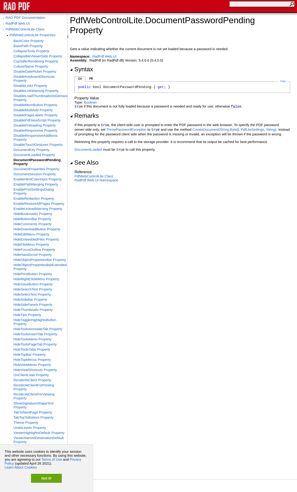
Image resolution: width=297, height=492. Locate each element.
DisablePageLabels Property (35, 115)
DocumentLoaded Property (34, 155)
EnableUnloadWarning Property (37, 209)
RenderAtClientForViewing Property (33, 396)
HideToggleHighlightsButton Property (34, 322)
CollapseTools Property (31, 51)
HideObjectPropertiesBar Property (39, 260)
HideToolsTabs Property (31, 349)
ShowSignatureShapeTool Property (33, 405)
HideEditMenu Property (31, 234)
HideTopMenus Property (32, 360)
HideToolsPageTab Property (35, 344)
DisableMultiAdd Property (33, 110)
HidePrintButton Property (32, 274)
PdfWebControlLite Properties (32, 35)
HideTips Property (27, 315)
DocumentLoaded (88, 149)
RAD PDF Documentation (25, 18)
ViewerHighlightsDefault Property (39, 433)
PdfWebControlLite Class (25, 29)
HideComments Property (32, 224)
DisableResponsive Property (35, 130)
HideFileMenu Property (31, 244)
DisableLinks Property (30, 86)
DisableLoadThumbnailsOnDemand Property (40, 98)
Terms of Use (52, 459)
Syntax (81, 69)
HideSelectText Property (32, 294)
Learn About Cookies (21, 467)
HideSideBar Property (30, 299)
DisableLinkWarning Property (35, 91)
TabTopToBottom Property (33, 417)
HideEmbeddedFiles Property (36, 239)
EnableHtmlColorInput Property (37, 179)
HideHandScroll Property (32, 255)
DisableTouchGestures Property (38, 145)
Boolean (90, 102)
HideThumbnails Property (33, 310)
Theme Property (26, 422)
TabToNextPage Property (32, 412)
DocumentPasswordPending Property (37, 162)
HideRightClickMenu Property (36, 279)
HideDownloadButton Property (36, 229)
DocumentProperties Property (36, 169)
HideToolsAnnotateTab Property (37, 329)
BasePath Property (28, 46)
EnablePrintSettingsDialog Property (33, 191)
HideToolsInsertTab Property (35, 334)
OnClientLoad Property (31, 375)
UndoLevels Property (29, 428)
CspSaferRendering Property (35, 61)
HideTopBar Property (29, 354)
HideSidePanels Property (32, 304)
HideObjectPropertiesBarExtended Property (40, 267)
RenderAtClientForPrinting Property (33, 387)
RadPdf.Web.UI (18, 23)
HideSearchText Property (32, 289)
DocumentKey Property (31, 150)
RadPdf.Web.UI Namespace (96, 180)
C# (80, 78)
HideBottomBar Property (32, 219)
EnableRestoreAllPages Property (38, 203)
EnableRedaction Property (33, 198)
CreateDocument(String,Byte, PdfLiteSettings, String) (234, 129)
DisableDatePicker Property (34, 71)
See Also (84, 162)
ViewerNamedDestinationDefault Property (38, 440)
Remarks (84, 115)
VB (91, 78)
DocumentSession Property (34, 174)
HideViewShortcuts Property (35, 370)
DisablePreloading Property (34, 125)
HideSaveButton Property (33, 284)
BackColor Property (28, 41)
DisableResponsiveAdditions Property (35, 137)
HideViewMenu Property (32, 365)
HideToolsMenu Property (32, 339)
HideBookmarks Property (32, 214)
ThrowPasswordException (126, 129)
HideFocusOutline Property (34, 249)
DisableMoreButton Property (35, 105)
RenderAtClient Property (32, 380)
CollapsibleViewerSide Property (37, 56)
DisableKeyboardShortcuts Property (34, 78)
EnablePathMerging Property (35, 184)
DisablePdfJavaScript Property (37, 120)
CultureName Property (30, 66)
